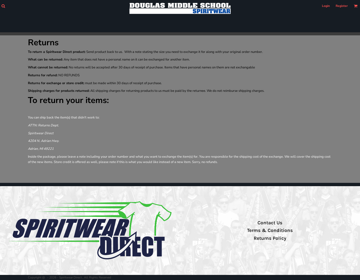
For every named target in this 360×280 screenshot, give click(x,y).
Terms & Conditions (270, 230)
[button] (3, 6)
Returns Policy (270, 238)
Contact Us (270, 223)
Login (326, 6)
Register (342, 6)
